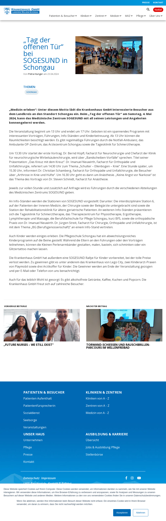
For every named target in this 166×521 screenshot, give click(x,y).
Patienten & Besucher (62, 15)
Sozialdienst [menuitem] (31, 413)
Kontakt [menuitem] (158, 2)
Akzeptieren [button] (122, 512)
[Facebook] (126, 477)
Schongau (31, 92)
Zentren (99, 15)
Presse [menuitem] (146, 2)
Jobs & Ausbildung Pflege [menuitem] (103, 447)
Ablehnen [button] (140, 512)
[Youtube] (139, 477)
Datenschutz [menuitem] (31, 478)
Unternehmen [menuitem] (32, 440)
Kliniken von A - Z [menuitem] (97, 398)
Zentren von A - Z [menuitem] (97, 406)
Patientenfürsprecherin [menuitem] (39, 406)
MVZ (127, 15)
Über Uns (154, 15)
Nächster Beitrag (97, 306)
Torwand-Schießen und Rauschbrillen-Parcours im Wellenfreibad (118, 346)
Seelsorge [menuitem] (30, 420)
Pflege (140, 15)
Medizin (114, 15)
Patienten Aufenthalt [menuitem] (37, 398)
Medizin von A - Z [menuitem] (97, 413)
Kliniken (84, 15)
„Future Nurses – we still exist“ (29, 345)
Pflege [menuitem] (27, 447)
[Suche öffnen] (148, 8)
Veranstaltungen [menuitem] (34, 427)
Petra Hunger (35, 74)
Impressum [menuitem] (48, 478)
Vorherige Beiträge (15, 306)
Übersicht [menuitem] (92, 440)
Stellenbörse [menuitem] (94, 454)
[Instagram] (132, 477)
